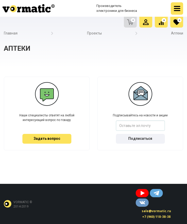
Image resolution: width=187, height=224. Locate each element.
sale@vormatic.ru (156, 211)
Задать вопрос (46, 138)
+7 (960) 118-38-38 (156, 216)
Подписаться (140, 138)
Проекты (94, 33)
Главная (11, 33)
